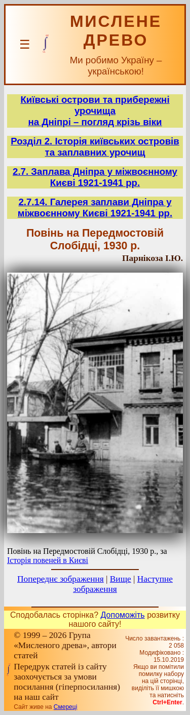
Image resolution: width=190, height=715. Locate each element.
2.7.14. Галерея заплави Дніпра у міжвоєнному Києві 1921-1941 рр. (95, 207)
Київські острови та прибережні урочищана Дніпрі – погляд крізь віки (94, 110)
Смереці (65, 706)
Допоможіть (123, 615)
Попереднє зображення (60, 579)
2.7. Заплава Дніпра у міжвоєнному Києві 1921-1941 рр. (95, 177)
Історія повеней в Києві (47, 560)
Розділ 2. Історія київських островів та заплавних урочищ (95, 147)
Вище (120, 579)
